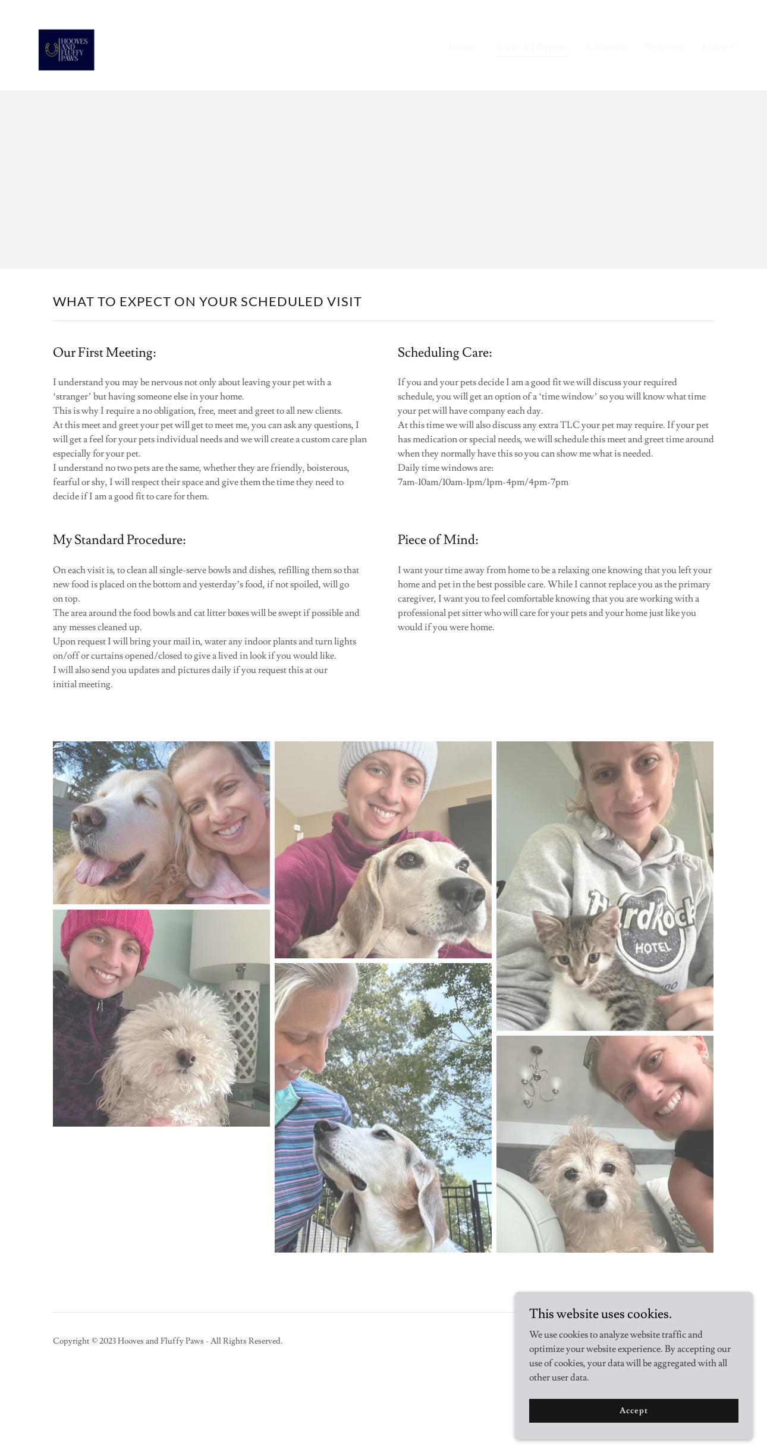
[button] (720, 47)
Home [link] (462, 47)
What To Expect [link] (531, 47)
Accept (633, 1410)
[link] (67, 43)
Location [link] (607, 47)
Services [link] (664, 47)
